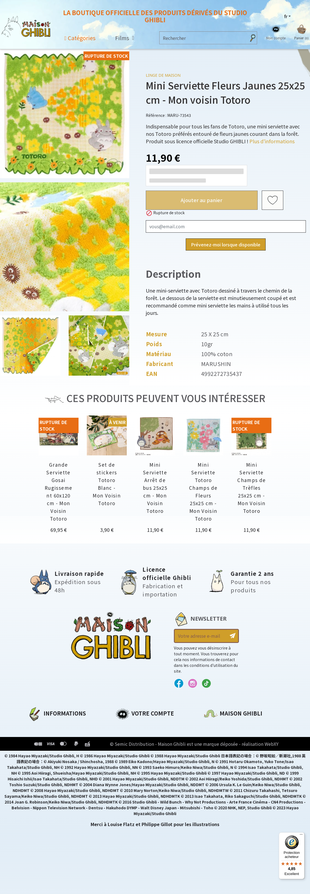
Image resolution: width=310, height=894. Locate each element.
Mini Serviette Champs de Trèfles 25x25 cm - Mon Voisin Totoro (251, 487)
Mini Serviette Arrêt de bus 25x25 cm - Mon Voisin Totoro (155, 487)
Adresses (126, 745)
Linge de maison (163, 75)
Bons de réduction (137, 754)
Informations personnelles (147, 726)
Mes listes (126, 763)
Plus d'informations (272, 141)
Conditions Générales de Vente (64, 754)
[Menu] (301, 835)
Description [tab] (173, 273)
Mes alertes (129, 773)
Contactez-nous (222, 777)
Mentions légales (47, 735)
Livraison (38, 763)
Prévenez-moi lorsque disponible (225, 244)
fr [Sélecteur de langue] (285, 16)
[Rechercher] (203, 38)
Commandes (130, 735)
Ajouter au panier (201, 199)
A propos (38, 726)
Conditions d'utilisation (56, 745)
